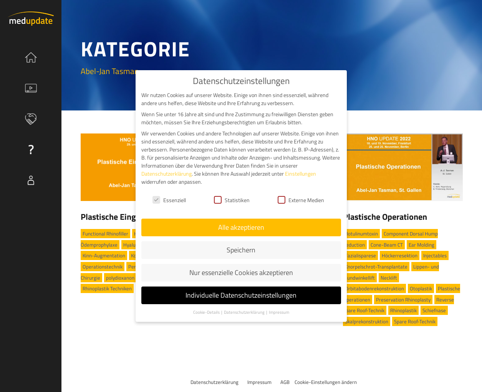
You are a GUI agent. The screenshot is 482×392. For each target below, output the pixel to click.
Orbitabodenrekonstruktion (374, 288)
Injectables (435, 255)
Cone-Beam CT (387, 245)
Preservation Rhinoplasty (403, 299)
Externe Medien (301, 200)
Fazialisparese (360, 255)
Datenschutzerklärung (214, 382)
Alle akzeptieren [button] (241, 227)
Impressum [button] (279, 312)
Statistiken (232, 200)
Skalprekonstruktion (366, 321)
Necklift (389, 278)
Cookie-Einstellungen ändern (326, 382)
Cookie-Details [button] (206, 312)
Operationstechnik (103, 266)
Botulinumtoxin (361, 233)
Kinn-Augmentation (104, 255)
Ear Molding (421, 245)
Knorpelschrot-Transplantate (376, 266)
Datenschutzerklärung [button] (244, 312)
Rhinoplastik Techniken (107, 288)
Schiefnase (434, 310)
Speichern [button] (241, 250)
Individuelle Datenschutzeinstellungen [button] (241, 295)
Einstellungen (300, 174)
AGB (285, 382)
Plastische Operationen (385, 216)
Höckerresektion (399, 255)
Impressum (259, 382)
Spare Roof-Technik (415, 321)
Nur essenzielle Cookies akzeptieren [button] (241, 272)
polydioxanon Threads (129, 278)
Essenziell (169, 200)
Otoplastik (421, 288)
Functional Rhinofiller (105, 233)
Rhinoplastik (403, 310)
